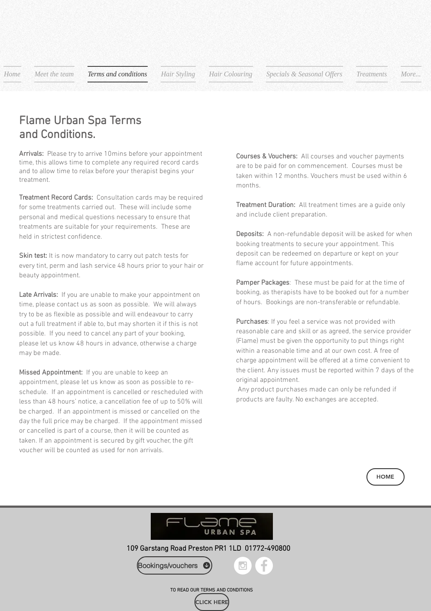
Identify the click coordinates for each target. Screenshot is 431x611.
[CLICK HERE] (211, 602)
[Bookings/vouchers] (174, 565)
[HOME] (385, 477)
